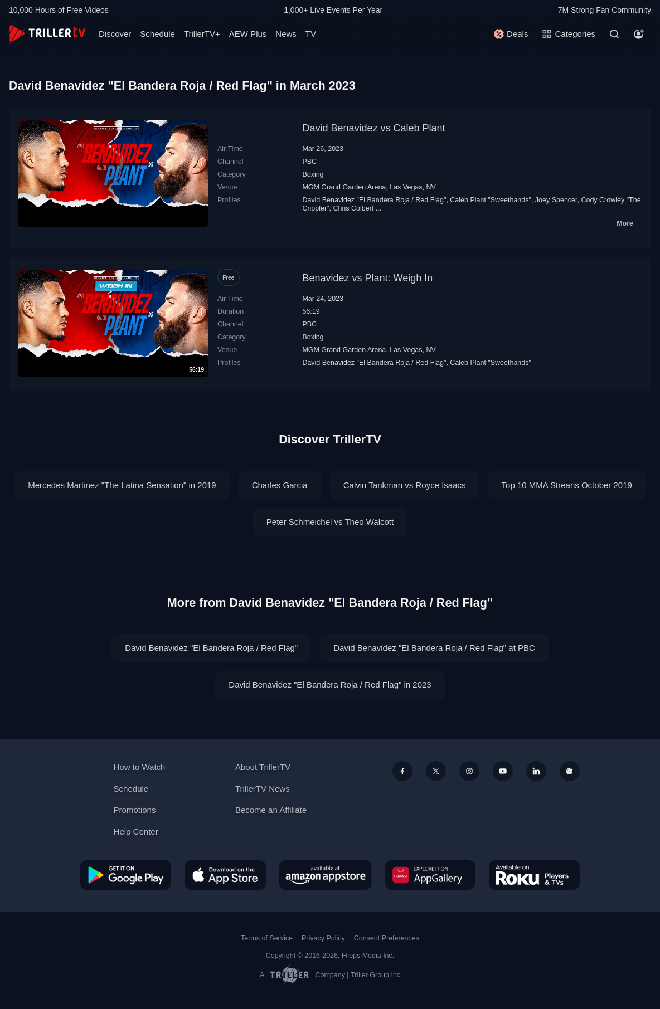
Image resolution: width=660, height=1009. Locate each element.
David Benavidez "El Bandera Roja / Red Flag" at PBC (434, 647)
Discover (115, 33)
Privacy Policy (323, 938)
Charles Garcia (280, 485)
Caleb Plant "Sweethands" (490, 200)
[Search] (614, 34)
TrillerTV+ (202, 33)
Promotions (135, 810)
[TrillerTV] (47, 33)
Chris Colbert (353, 208)
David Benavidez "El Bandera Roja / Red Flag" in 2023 (330, 684)
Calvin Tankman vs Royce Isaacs (404, 485)
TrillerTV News (262, 788)
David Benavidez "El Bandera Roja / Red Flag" (374, 200)
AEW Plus (248, 33)
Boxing (312, 174)
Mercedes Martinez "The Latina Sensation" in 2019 (122, 485)
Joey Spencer (556, 200)
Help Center (136, 831)
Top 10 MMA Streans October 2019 (567, 485)
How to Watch (140, 767)
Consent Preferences (386, 938)
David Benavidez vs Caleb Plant (373, 128)
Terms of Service (267, 938)
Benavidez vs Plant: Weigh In (367, 278)
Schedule (157, 33)
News (286, 33)
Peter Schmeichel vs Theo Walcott (330, 522)
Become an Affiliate (271, 810)
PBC (309, 161)
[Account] (639, 34)
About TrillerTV (262, 767)
